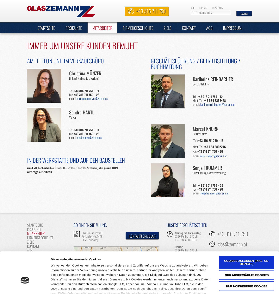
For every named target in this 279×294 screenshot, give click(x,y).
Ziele (167, 28)
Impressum (217, 8)
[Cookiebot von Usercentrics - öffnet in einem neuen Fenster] (25, 286)
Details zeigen (206, 286)
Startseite (46, 28)
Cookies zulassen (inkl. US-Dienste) (246, 236)
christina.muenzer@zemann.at (92, 98)
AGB (193, 8)
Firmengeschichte (138, 28)
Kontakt (203, 8)
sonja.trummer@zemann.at (214, 193)
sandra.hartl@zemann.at (89, 137)
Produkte (73, 28)
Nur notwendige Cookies (246, 259)
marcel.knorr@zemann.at (213, 156)
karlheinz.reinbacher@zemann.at (217, 104)
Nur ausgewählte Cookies (247, 248)
